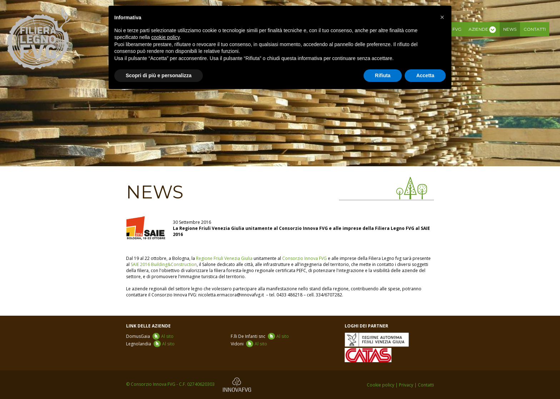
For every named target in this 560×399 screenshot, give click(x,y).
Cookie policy (380, 385)
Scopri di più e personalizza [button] (158, 75)
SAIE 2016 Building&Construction (164, 264)
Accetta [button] (425, 75)
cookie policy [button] (165, 37)
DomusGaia (150, 336)
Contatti (535, 29)
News (509, 29)
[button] (442, 17)
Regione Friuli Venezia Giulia (224, 258)
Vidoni (249, 344)
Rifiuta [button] (383, 75)
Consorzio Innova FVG (304, 258)
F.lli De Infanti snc (260, 336)
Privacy (406, 385)
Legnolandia (150, 344)
